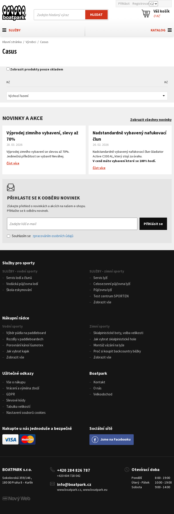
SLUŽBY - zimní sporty (106, 271)
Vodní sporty (12, 326)
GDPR (10, 394)
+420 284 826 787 (73, 470)
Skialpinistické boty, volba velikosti (118, 333)
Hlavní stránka (12, 42)
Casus (44, 42)
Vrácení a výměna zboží (22, 388)
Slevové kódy (15, 400)
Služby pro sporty (18, 262)
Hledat (96, 14)
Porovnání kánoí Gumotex (24, 345)
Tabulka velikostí (18, 406)
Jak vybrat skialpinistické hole (114, 339)
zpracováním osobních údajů (53, 236)
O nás (97, 388)
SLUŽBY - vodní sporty (20, 271)
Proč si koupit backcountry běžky (117, 351)
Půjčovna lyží (102, 290)
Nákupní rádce (15, 318)
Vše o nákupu (15, 382)
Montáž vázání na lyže (108, 345)
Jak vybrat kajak (17, 351)
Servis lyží (100, 277)
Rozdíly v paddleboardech (24, 339)
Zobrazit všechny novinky (151, 119)
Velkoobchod (102, 394)
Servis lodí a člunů (19, 277)
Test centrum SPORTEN (111, 296)
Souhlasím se (40, 235)
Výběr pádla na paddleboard (26, 333)
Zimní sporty (99, 326)
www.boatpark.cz (69, 489)
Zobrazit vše (102, 302)
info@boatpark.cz (74, 484)
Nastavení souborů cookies (26, 412)
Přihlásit (124, 3)
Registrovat (141, 3)
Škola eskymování (19, 290)
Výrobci (31, 42)
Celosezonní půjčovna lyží (111, 284)
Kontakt (99, 382)
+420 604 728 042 (68, 476)
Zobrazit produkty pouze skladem (36, 69)
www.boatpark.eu (95, 489)
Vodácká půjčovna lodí (22, 284)
